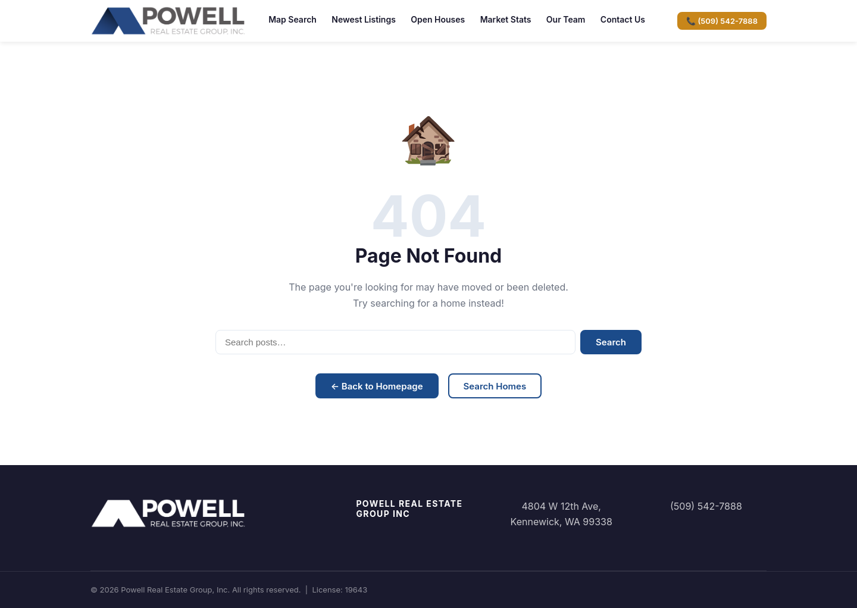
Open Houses (438, 19)
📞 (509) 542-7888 (722, 21)
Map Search (292, 19)
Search (611, 342)
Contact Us (622, 19)
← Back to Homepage (377, 386)
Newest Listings (363, 19)
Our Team (566, 19)
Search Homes (495, 386)
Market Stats (505, 19)
